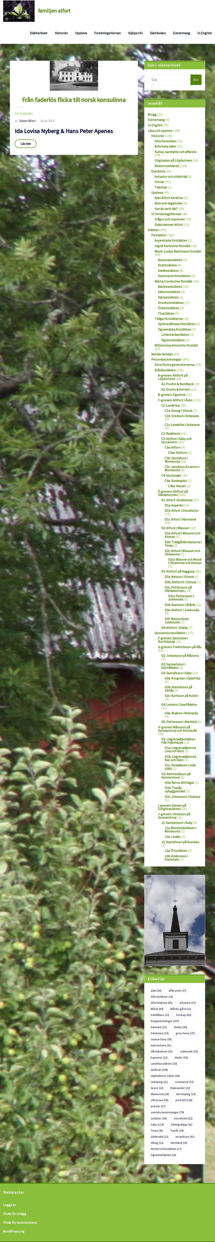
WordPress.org (13, 1231)
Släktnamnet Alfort (169, 224)
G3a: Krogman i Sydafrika (182, 678)
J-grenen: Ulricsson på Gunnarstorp (174, 815)
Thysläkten (166, 313)
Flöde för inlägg (14, 1214)
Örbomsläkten (168, 308)
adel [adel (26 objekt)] (156, 990)
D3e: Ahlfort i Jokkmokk (182, 610)
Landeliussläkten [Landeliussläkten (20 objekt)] (164, 1063)
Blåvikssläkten (165, 370)
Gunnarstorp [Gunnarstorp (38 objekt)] (161, 1039)
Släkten (153, 230)
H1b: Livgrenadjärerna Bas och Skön (180, 758)
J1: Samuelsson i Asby (176, 823)
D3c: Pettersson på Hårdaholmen (178, 589)
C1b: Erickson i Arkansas (182, 416)
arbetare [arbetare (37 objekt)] (188, 1003)
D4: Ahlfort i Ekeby (174, 628)
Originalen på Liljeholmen (173, 160)
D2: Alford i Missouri (175, 528)
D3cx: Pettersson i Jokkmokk (181, 597)
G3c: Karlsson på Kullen (181, 696)
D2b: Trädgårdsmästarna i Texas (183, 543)
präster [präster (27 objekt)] (158, 1106)
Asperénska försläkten (171, 240)
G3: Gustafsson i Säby (176, 673)
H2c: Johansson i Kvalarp (182, 796)
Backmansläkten (170, 260)
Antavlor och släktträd (171, 176)
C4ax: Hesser (177, 486)
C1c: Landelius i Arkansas (182, 425)
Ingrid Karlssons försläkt (172, 246)
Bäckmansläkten (170, 286)
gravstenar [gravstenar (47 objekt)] (185, 1033)
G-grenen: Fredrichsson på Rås (179, 647)
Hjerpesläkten (168, 297)
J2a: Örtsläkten (176, 850)
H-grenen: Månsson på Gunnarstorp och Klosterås (177, 729)
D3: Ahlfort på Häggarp (177, 571)
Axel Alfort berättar (169, 198)
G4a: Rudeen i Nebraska (181, 713)
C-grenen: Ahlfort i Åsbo (175, 400)
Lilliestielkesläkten (175, 334)
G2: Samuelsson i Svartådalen (173, 666)
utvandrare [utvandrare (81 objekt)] (185, 1137)
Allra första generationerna (174, 365)
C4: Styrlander (24, 113)
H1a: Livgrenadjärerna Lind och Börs (180, 749)
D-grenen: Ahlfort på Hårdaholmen (173, 493)
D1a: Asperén (174, 505)
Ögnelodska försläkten (174, 329)
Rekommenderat (167, 166)
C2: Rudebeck (170, 433)
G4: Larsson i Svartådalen (179, 704)
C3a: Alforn (172, 447)
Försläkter (158, 235)
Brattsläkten (167, 265)
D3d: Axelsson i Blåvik (180, 605)
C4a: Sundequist (176, 481)
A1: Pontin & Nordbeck (177, 384)
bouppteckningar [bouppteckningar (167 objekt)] (165, 1021)
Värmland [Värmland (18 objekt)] (178, 1143)
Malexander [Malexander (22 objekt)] (180, 1088)
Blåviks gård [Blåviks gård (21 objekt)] (180, 1009)
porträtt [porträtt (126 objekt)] (184, 1100)
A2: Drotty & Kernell (175, 389)
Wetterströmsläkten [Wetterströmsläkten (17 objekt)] (166, 1149)
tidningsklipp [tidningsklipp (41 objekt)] (181, 1124)
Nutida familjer (162, 354)
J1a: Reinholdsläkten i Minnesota (180, 829)
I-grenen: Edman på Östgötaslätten (172, 807)
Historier (61, 33)
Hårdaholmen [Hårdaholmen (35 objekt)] (162, 1051)
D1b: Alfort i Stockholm (181, 510)
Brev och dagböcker (169, 203)
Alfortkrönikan (165, 141)
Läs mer (26, 144)
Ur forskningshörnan (166, 214)
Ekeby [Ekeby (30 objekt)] (180, 1027)
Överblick (158, 171)
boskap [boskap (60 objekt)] (183, 1015)
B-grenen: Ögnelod (171, 395)
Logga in (9, 1205)
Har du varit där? (166, 209)
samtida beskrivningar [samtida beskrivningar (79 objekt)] (167, 1112)
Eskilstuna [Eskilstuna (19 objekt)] (160, 1033)
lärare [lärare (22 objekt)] (157, 1088)
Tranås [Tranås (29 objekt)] (177, 1130)
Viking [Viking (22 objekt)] (157, 1143)
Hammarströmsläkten (174, 276)
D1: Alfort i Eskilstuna (176, 500)
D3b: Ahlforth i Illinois (180, 582)
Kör (196, 79)
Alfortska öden (165, 146)
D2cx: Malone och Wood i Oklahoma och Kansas (184, 561)
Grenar (159, 182)
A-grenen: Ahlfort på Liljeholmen (172, 377)
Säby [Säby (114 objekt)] (157, 1124)
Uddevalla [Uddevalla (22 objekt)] (159, 1137)
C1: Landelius (170, 405)
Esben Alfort (25, 121)
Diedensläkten (168, 270)
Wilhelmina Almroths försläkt (176, 345)
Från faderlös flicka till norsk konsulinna (74, 100)
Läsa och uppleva (160, 130)
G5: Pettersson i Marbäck (179, 722)
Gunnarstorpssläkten (170, 633)
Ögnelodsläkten (173, 340)
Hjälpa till (135, 33)
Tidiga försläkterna (168, 319)
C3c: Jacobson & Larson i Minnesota (182, 468)
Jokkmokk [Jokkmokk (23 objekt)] (189, 1051)
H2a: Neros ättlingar (179, 782)
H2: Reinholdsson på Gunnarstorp (175, 775)
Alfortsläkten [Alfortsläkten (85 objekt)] (161, 1003)
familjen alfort (54, 10)
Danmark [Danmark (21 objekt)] (159, 1027)
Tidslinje (161, 187)
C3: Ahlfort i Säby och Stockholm (176, 440)
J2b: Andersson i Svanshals (176, 857)
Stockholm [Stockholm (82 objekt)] (183, 1118)
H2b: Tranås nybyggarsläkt (175, 789)
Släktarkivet (38, 33)
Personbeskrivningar (166, 359)
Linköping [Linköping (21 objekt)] (159, 1082)
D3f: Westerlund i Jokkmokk (177, 620)
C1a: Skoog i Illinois (178, 410)
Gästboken (158, 33)
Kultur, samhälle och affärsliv (175, 152)
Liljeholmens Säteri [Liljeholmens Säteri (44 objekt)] (165, 1076)
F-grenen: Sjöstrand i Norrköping (173, 640)
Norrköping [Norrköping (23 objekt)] (185, 1094)
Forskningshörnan (107, 33)
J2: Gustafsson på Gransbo (180, 842)
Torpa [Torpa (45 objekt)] (157, 1130)
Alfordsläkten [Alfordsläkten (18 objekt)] (162, 997)
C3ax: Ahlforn (177, 452)
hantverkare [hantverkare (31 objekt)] (161, 1045)
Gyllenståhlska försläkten (176, 324)
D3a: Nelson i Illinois (179, 577)
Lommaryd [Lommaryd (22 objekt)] (184, 1082)
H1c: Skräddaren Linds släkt (180, 767)
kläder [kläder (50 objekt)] (181, 1057)
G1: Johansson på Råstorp (180, 655)
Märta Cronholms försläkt (173, 281)
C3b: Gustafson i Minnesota (176, 459)
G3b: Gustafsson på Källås (178, 688)
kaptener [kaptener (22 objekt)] (159, 1057)
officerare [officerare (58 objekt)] (159, 1100)
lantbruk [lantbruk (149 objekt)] (159, 1070)
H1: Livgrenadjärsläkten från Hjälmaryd (178, 741)
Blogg (152, 114)
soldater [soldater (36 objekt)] (159, 1118)
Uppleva (81, 33)
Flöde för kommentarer (20, 1222)
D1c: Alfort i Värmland (180, 519)
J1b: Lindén (173, 837)
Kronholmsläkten (171, 303)
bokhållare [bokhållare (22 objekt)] (160, 1015)
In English (204, 33)
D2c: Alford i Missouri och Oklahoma (182, 552)
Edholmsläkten (169, 292)
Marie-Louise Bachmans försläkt (178, 251)
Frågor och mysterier (170, 219)
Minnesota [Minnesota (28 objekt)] (160, 1094)
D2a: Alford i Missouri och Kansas (182, 535)
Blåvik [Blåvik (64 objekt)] (157, 1009)
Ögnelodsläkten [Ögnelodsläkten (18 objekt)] (163, 1155)
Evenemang (181, 33)
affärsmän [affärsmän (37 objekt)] (177, 990)
